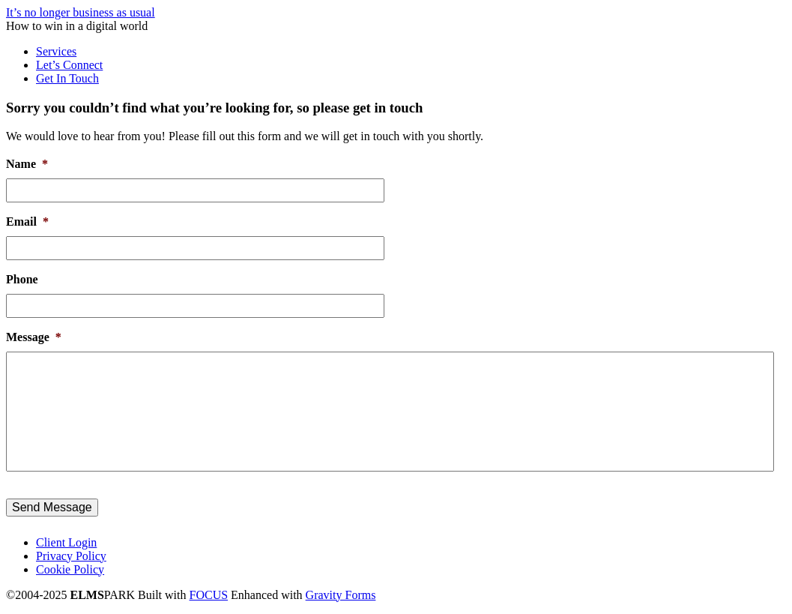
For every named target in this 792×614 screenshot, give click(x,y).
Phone (22, 279)
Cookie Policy (70, 569)
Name (27, 163)
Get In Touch (67, 78)
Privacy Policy (71, 556)
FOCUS (209, 595)
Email (27, 221)
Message (33, 337)
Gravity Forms (341, 595)
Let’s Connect (69, 64)
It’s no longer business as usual (80, 12)
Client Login (66, 542)
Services (56, 51)
